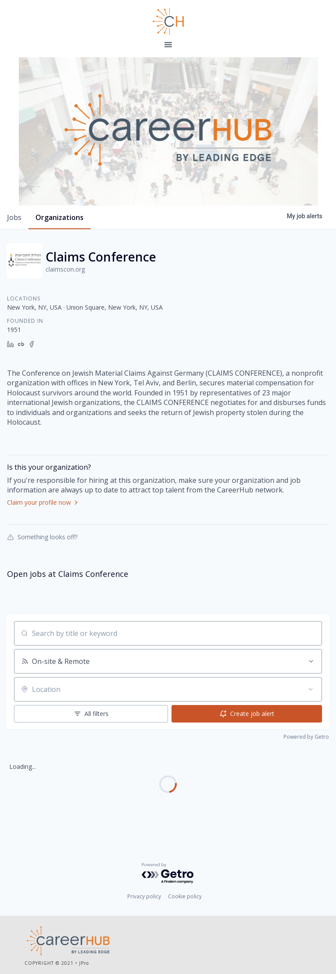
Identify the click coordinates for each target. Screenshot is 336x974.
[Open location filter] (310, 689)
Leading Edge (168, 21)
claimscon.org (65, 269)
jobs (14, 217)
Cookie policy (185, 896)
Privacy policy (144, 896)
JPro (84, 963)
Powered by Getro (306, 736)
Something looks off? (42, 537)
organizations (59, 217)
